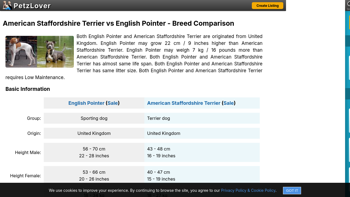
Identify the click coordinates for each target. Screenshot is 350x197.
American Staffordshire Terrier (183, 103)
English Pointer (86, 103)
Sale (112, 103)
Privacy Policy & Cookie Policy (248, 190)
